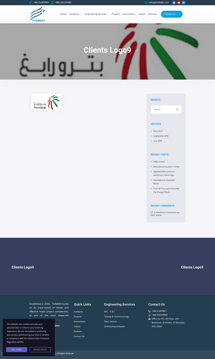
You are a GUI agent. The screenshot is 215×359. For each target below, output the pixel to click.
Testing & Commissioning (116, 317)
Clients (141, 14)
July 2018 (157, 141)
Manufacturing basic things (166, 167)
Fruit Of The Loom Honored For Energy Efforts (166, 190)
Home (63, 14)
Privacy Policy (40, 349)
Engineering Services (95, 14)
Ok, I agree (17, 349)
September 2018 (160, 136)
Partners (152, 14)
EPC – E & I (109, 312)
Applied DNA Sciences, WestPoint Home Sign (164, 173)
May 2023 (157, 131)
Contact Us (172, 14)
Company (74, 14)
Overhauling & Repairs (114, 326)
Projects (116, 14)
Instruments (129, 14)
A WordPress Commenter (165, 212)
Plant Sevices (110, 321)
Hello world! (159, 162)
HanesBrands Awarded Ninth (164, 182)
